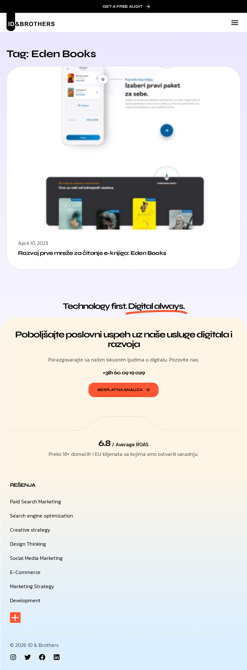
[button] (235, 22)
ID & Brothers (43, 645)
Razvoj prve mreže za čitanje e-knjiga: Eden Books (92, 253)
